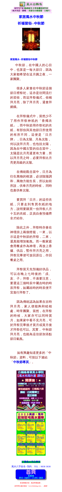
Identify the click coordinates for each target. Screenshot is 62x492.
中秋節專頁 (21, 362)
